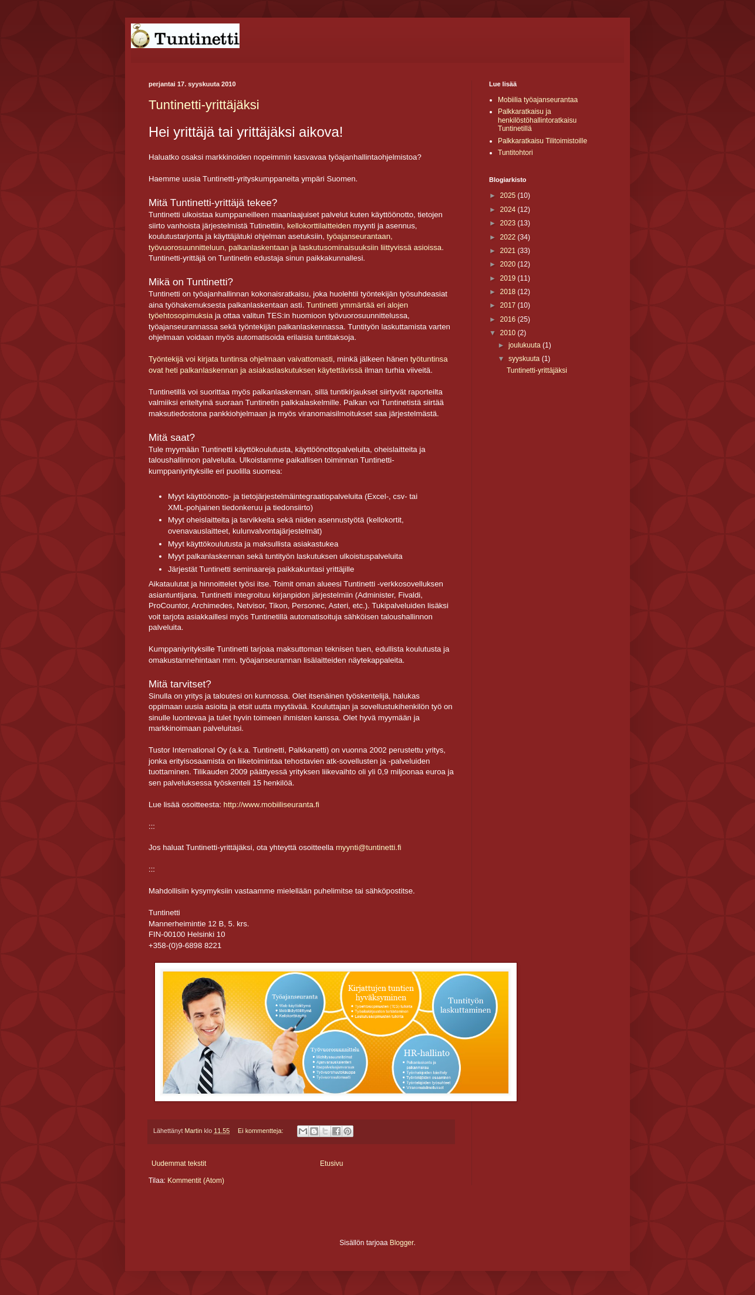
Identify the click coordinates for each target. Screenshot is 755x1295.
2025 (509, 195)
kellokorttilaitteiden (319, 225)
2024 (509, 209)
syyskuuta (525, 359)
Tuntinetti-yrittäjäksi (204, 104)
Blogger (402, 1243)
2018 (509, 292)
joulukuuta (525, 345)
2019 (509, 278)
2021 (509, 251)
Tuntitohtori (515, 153)
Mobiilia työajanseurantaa (538, 100)
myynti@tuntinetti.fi (369, 847)
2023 (509, 223)
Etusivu (331, 1163)
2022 (509, 237)
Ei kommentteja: (261, 1130)
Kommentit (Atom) (195, 1180)
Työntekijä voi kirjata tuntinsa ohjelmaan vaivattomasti (241, 359)
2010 (509, 333)
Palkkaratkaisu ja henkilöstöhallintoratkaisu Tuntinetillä (537, 120)
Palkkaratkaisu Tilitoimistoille (542, 141)
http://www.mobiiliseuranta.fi (271, 804)
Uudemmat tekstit (178, 1163)
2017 (509, 305)
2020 (509, 264)
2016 (509, 319)
